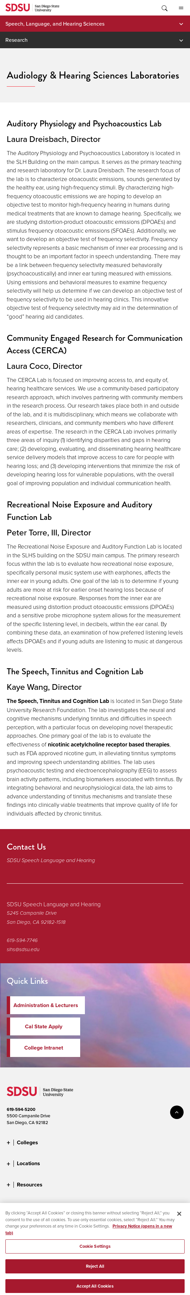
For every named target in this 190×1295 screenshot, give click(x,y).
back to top (177, 1112)
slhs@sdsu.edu (23, 949)
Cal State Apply (43, 1026)
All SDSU (181, 8)
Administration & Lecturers (45, 1005)
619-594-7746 (22, 940)
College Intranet (43, 1048)
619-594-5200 (21, 1109)
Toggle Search (164, 8)
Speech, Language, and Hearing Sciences (54, 23)
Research (16, 39)
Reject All (95, 1269)
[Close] (179, 1216)
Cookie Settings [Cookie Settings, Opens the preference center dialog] (95, 1249)
